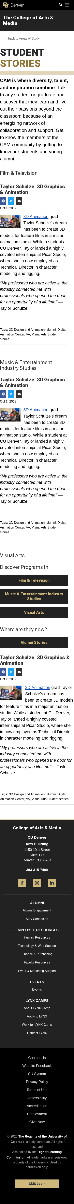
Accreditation (37, 1106)
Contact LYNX (37, 1033)
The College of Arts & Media (28, 20)
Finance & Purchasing (37, 954)
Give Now (37, 1122)
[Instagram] (37, 888)
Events (37, 989)
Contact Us (37, 1058)
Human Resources (37, 937)
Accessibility (37, 1098)
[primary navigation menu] (67, 5)
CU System (37, 1074)
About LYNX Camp (37, 1008)
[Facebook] (22, 888)
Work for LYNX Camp (37, 1024)
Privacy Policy (37, 1082)
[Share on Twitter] (11, 201)
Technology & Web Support (37, 945)
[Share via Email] (19, 201)
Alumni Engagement (37, 910)
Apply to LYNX (37, 1016)
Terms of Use (36, 1090)
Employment (37, 1114)
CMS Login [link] (37, 1184)
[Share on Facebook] (3, 201)
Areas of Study (29, 38)
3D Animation (36, 216)
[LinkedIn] (52, 888)
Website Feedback (37, 1066)
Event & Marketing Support (37, 971)
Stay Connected (37, 919)
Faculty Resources (37, 962)
